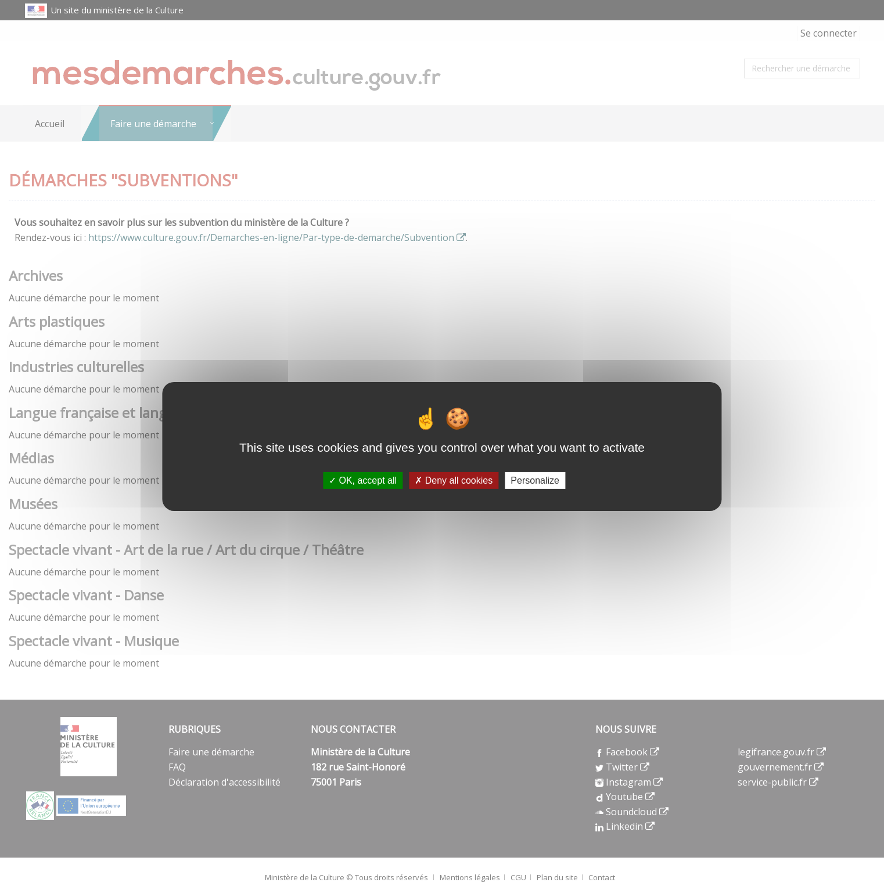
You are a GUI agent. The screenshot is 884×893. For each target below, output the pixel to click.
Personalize (535, 480)
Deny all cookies (454, 480)
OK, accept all (363, 480)
